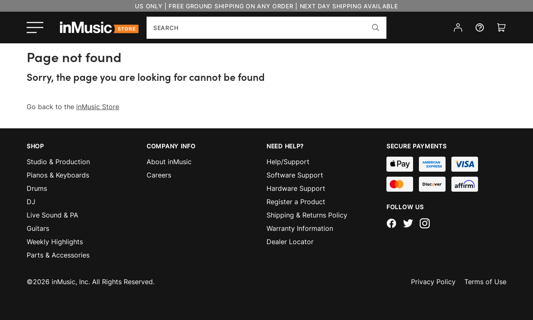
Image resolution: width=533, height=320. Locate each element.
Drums (37, 188)
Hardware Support (295, 188)
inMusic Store (97, 106)
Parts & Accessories (58, 255)
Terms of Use (485, 282)
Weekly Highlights (55, 242)
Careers (159, 175)
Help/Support (287, 162)
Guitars (38, 228)
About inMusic (169, 162)
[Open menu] (35, 27)
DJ (31, 202)
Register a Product (295, 202)
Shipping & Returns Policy (306, 215)
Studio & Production (58, 162)
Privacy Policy (433, 282)
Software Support (294, 175)
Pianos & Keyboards (58, 175)
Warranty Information (299, 228)
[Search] (375, 27)
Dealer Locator (290, 242)
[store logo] (99, 27)
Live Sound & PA (52, 215)
